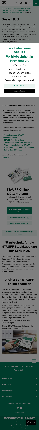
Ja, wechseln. (19, 91)
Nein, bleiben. (19, 86)
